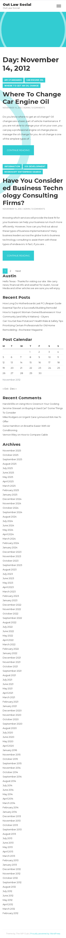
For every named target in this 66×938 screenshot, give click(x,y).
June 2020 (8, 737)
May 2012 (7, 900)
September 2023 (12, 565)
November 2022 (12, 609)
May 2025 (8, 477)
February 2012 (10, 913)
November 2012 (11, 873)
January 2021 (10, 706)
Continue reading (20, 150)
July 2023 (8, 574)
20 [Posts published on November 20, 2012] (12, 368)
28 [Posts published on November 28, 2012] (21, 373)
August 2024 (10, 516)
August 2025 (9, 463)
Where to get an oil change (21, 85)
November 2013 (12, 820)
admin (26, 107)
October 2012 (10, 878)
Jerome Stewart (12, 408)
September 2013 (12, 829)
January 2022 (10, 653)
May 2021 (7, 688)
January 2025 (10, 494)
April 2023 (8, 587)
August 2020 (10, 728)
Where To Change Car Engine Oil (32, 97)
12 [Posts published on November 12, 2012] (4, 362)
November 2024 (12, 503)
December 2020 (12, 710)
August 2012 (9, 886)
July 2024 (8, 521)
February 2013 (10, 860)
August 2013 (9, 834)
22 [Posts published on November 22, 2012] (31, 368)
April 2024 (8, 534)
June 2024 (8, 525)
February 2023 (11, 596)
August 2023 (10, 569)
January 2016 (10, 750)
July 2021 (7, 679)
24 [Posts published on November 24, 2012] (49, 368)
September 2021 (12, 671)
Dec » (13, 388)
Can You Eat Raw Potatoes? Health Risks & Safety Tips (33, 321)
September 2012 (12, 882)
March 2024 (9, 538)
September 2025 (12, 459)
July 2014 (7, 785)
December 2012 (12, 869)
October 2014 (10, 772)
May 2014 (8, 794)
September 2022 (12, 618)
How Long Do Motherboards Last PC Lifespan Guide (32, 303)
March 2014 (9, 803)
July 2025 (8, 468)
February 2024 (11, 543)
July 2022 (8, 627)
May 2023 (8, 582)
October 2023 (10, 560)
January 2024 (10, 547)
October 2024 (10, 508)
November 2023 (12, 556)
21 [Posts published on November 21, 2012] (21, 368)
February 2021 (10, 701)
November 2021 (11, 662)
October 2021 (10, 666)
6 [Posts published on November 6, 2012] (11, 357)
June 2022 (8, 631)
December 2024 (12, 499)
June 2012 (8, 895)
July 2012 (7, 891)
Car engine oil (34, 80)
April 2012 (8, 904)
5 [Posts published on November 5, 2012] (3, 357)
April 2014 (8, 798)
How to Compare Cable (34, 434)
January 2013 (10, 864)
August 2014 (9, 781)
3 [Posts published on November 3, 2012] (49, 352)
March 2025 (9, 486)
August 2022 (9, 622)
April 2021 (8, 693)
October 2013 (10, 825)
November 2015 (11, 754)
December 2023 (12, 552)
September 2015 (12, 763)
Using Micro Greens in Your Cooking (39, 404)
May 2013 (8, 847)
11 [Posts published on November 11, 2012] (58, 357)
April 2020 (8, 745)
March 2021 (9, 697)
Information (12, 166)
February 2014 (10, 807)
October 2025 (10, 455)
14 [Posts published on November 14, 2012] (21, 362)
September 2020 (12, 723)
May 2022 (8, 635)
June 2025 (8, 472)
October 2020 (11, 719)
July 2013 (7, 838)
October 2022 (10, 613)
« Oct (5, 388)
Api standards (13, 80)
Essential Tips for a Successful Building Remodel (30, 307)
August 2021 (9, 675)
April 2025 (8, 481)
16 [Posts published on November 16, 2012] (40, 362)
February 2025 (11, 490)
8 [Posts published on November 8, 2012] (30, 357)
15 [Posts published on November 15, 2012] (31, 362)
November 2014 (12, 768)
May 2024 (8, 530)
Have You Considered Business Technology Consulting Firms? (33, 192)
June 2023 (8, 578)
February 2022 (11, 649)
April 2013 (8, 851)
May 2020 (8, 741)
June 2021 (8, 684)
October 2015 (10, 759)
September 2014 (12, 776)
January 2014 (10, 812)
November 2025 (12, 450)
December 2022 (12, 604)
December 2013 (12, 816)
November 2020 (12, 715)
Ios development (35, 166)
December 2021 (12, 657)
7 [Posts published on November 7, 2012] (20, 357)
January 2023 (10, 600)
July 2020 (8, 732)
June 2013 (8, 842)
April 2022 (8, 640)
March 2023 (9, 591)
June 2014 (8, 790)
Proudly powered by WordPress (45, 933)
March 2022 (9, 644)
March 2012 (9, 909)
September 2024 (12, 512)
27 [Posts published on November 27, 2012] (12, 373)
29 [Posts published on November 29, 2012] (31, 373)
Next (18, 271)
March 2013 (9, 856)
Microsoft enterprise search (22, 172)
